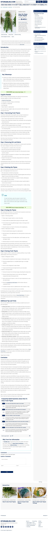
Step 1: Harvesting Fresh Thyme (39, 17)
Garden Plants (11, 34)
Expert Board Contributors (18, 443)
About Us (27, 521)
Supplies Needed (37, 15)
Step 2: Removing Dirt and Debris (39, 18)
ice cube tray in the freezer (12, 282)
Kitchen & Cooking (18, 34)
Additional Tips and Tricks (38, 24)
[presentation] (8, 469)
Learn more (22, 44)
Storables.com (6, 441)
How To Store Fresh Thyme (18, 92)
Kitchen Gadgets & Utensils (5, 36)
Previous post (3, 515)
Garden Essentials (4, 34)
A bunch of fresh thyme (6, 100)
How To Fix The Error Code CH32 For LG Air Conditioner (40, 51)
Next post (45, 515)
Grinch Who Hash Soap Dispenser (39, 53)
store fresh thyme (20, 295)
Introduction (36, 14)
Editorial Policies (13, 445)
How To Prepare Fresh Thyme (18, 207)
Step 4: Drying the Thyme (38, 21)
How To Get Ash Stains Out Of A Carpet (40, 47)
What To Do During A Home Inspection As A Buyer (40, 49)
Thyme (13, 36)
